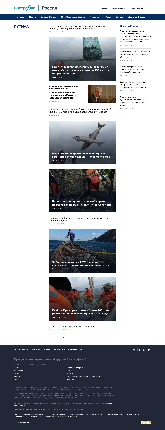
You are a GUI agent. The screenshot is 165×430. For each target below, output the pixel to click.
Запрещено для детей (56, 414)
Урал (108, 17)
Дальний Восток (136, 17)
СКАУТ (16, 373)
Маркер (17, 376)
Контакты (47, 350)
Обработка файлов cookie (53, 417)
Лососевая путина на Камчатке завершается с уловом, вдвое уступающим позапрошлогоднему (79, 27)
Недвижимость (119, 8)
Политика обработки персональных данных (86, 414)
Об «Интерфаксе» (21, 350)
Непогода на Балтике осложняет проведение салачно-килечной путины (79, 219)
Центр (32, 17)
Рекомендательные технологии (26, 417)
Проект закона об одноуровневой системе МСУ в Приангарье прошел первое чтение (134, 101)
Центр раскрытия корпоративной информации (84, 376)
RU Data (70, 373)
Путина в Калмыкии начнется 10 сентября (72, 326)
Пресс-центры (60, 350)
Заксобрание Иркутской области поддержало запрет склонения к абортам (135, 54)
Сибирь (119, 17)
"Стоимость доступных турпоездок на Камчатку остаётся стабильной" (67, 92)
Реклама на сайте (76, 350)
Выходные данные (115, 414)
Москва (20, 17)
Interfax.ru (70, 379)
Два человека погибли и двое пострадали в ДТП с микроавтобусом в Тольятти (133, 85)
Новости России (129, 26)
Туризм (104, 8)
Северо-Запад (48, 17)
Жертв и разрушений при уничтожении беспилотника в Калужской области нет (133, 69)
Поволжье (95, 17)
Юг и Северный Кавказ (73, 17)
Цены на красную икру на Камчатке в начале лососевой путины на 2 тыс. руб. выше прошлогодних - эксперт (80, 110)
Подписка (35, 350)
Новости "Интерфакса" (75, 368)
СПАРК (16, 368)
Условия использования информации (28, 414)
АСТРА (16, 379)
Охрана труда (73, 417)
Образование (137, 8)
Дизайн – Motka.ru (134, 414)
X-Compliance (19, 371)
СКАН (69, 371)
